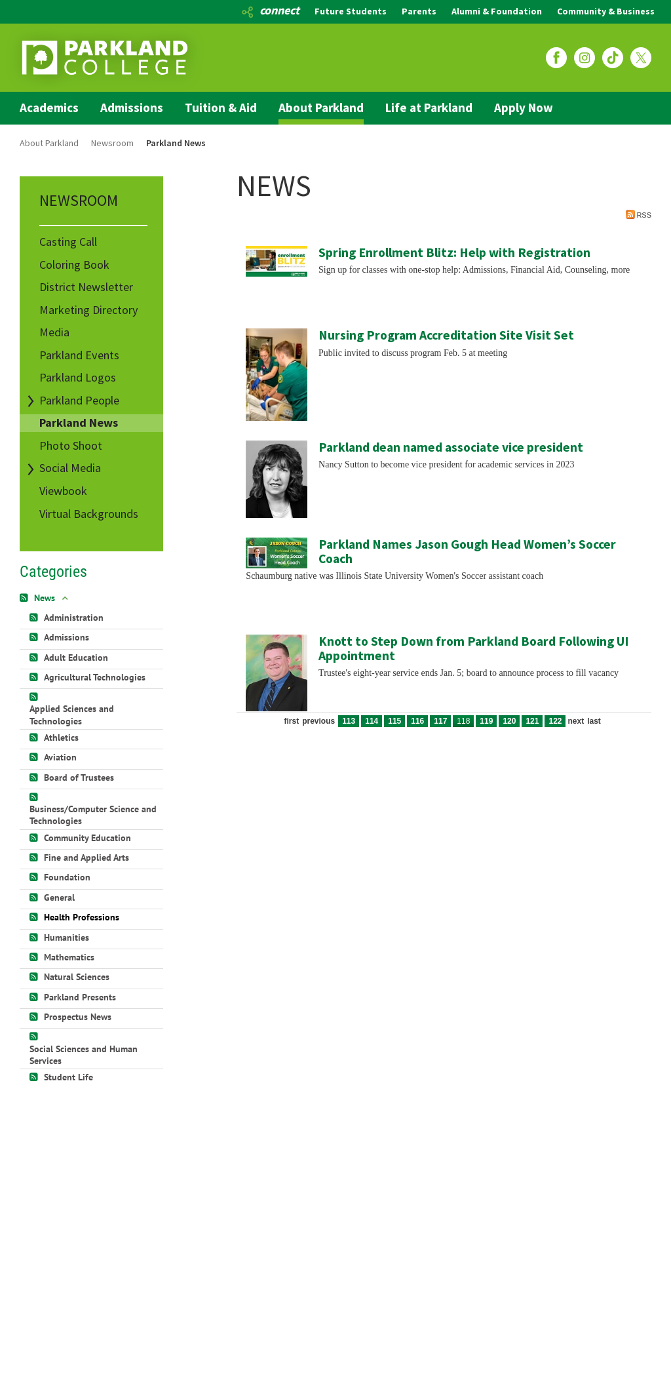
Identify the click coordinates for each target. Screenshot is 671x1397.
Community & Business (606, 11)
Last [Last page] (594, 721)
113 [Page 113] (348, 721)
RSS (638, 214)
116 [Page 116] (417, 721)
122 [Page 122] (555, 721)
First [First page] (291, 721)
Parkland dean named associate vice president (450, 447)
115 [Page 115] (394, 721)
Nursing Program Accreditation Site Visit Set (446, 335)
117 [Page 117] (440, 721)
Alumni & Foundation (496, 11)
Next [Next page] (575, 721)
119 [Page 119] (486, 721)
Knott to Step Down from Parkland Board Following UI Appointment (473, 648)
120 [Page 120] (509, 721)
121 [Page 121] (532, 721)
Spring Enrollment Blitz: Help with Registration (454, 252)
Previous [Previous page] (318, 721)
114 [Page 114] (371, 721)
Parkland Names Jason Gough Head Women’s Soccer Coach (467, 551)
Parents (419, 11)
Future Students (351, 11)
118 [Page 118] (463, 721)
